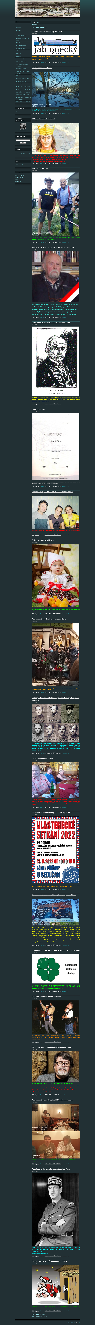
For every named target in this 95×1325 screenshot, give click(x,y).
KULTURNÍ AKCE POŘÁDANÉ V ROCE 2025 (23, 98)
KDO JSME (18, 30)
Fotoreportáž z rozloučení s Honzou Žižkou (49, 619)
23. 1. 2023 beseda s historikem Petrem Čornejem (51, 1047)
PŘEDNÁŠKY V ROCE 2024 (23, 89)
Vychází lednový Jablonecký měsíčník (47, 32)
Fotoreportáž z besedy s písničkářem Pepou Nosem (52, 1100)
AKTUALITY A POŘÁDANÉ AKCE (53, 62)
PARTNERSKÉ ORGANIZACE (23, 78)
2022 (24, 153)
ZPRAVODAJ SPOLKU (21, 68)
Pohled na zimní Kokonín (42, 68)
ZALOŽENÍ (18, 33)
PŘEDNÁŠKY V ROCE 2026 (23, 102)
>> (29, 153)
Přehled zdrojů (19, 165)
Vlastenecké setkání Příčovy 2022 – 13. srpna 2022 (52, 812)
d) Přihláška (19, 53)
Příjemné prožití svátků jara (43, 540)
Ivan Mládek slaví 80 (40, 169)
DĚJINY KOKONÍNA (21, 61)
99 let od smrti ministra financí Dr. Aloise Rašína (51, 323)
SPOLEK (18, 42)
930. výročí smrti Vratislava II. (43, 119)
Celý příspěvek (35, 62)
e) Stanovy (18, 56)
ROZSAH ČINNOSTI (21, 35)
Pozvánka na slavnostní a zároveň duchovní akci (51, 1169)
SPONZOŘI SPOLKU (21, 81)
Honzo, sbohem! (38, 409)
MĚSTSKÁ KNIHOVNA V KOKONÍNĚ (22, 65)
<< (16, 153)
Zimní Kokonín (19, 112)
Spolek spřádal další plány (42, 758)
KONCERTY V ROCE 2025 (22, 94)
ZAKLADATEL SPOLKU (21, 84)
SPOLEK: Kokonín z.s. (30, 10)
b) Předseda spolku (20, 48)
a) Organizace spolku (21, 45)
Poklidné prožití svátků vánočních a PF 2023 (49, 1261)
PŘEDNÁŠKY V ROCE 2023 (52, 1094)
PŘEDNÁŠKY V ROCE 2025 (23, 92)
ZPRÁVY (18, 76)
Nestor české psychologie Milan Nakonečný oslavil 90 (53, 247)
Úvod (34, 22)
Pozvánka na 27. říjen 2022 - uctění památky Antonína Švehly (56, 950)
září (21, 153)
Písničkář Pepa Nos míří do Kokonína (46, 997)
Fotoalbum (18, 27)
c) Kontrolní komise (20, 50)
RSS (79, 1322)
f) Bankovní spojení (20, 59)
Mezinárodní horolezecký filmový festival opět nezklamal (54, 895)
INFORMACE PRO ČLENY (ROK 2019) (22, 72)
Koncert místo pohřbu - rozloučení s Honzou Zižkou (52, 492)
